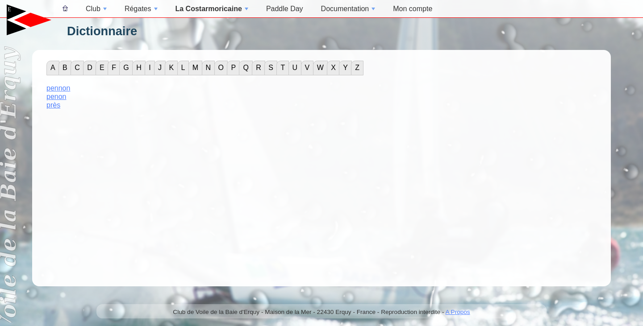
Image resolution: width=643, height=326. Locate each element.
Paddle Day (284, 8)
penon (56, 96)
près (53, 105)
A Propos (457, 312)
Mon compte (412, 8)
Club (96, 8)
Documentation (348, 8)
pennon (58, 88)
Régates (141, 8)
